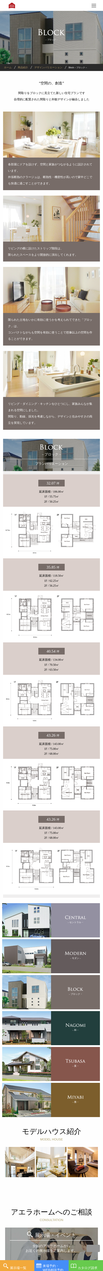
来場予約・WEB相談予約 (53, 1267)
